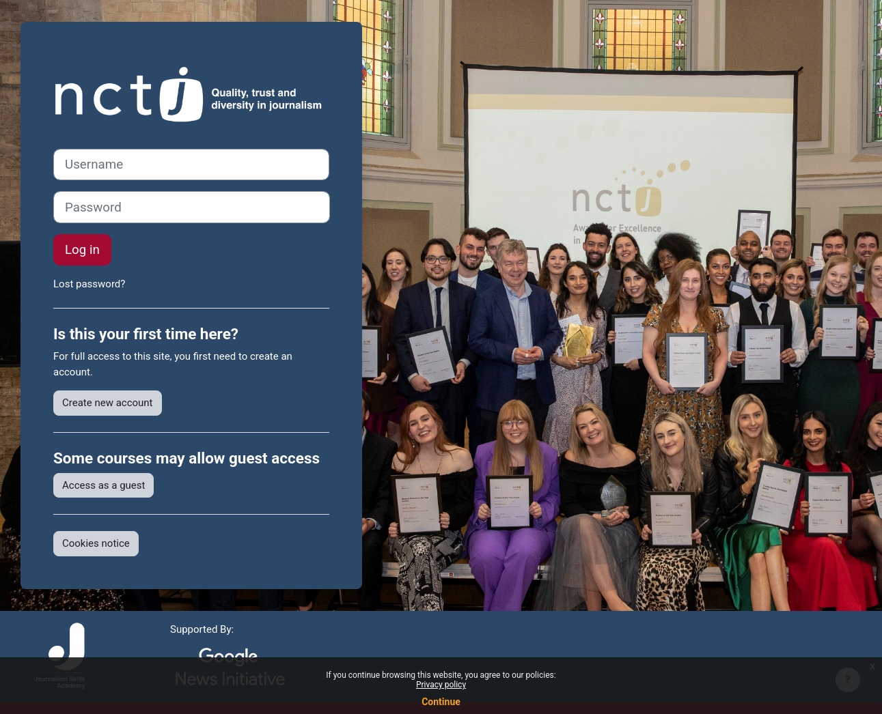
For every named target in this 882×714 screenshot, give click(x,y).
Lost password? (89, 284)
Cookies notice (96, 543)
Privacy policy (441, 684)
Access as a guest (103, 485)
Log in (82, 249)
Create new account (107, 403)
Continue (441, 701)
